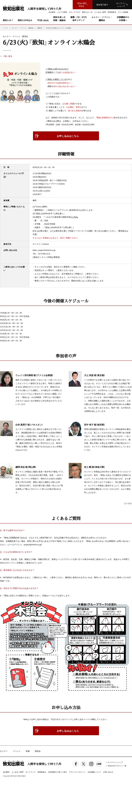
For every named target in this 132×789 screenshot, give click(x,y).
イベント (17, 751)
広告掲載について (94, 772)
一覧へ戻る (7, 56)
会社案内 (6, 772)
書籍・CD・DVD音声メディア (78, 19)
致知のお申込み (25, 20)
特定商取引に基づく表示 (57, 772)
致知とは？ (8, 20)
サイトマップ (30, 772)
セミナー (4, 751)
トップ (5, 28)
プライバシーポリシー (77, 772)
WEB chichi (42, 20)
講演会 (38, 751)
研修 (28, 751)
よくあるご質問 (17, 772)
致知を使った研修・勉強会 (59, 19)
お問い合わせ (108, 772)
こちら (75, 217)
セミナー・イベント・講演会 (102, 19)
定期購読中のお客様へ (123, 19)
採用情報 (42, 772)
